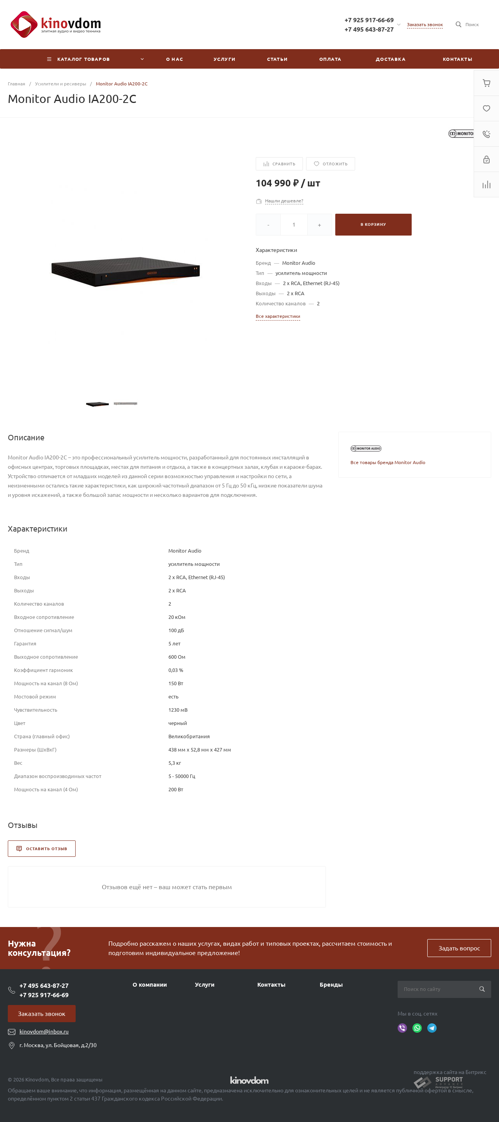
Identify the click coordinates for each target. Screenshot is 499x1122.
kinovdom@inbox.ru (44, 1031)
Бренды (331, 984)
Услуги (204, 984)
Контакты (271, 984)
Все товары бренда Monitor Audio (387, 462)
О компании (150, 984)
